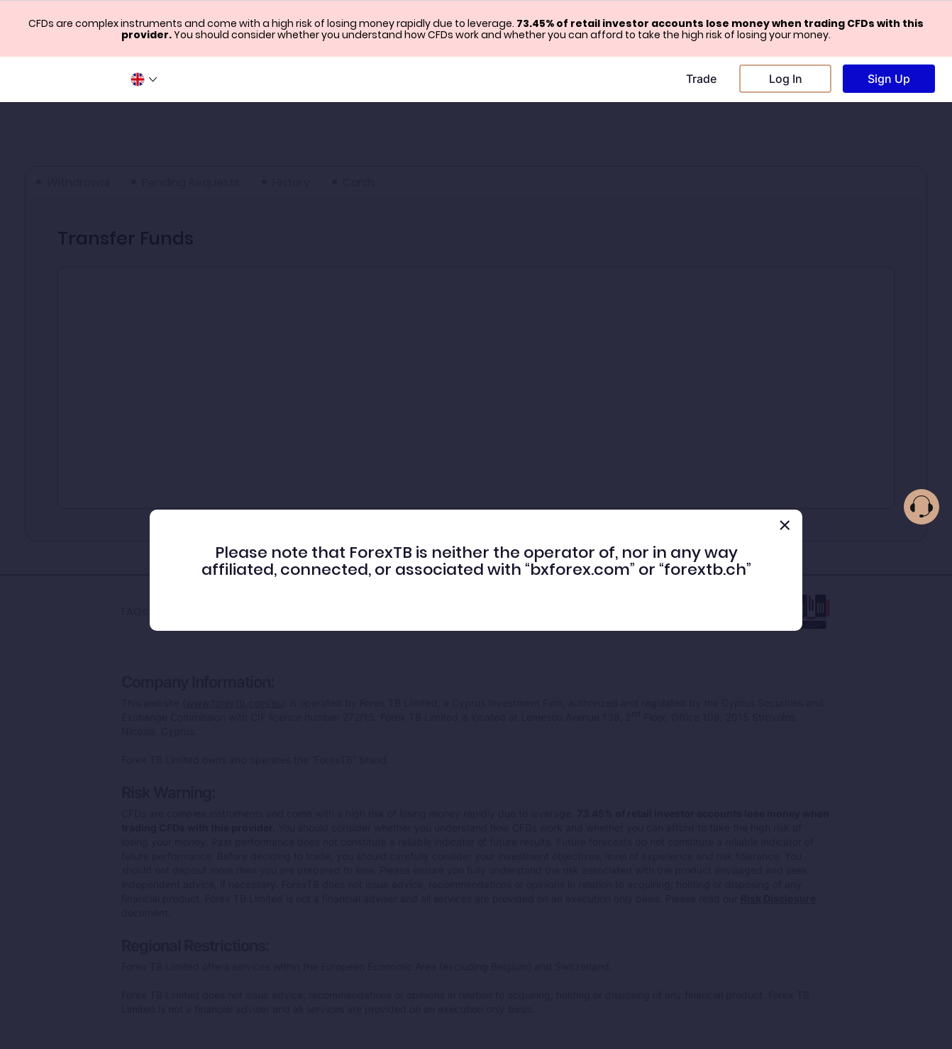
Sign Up (889, 79)
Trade (701, 79)
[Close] (784, 525)
